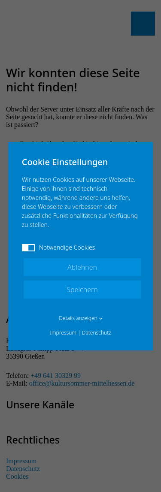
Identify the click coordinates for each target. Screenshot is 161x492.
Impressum (63, 332)
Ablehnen (82, 267)
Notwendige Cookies (58, 247)
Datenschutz (96, 332)
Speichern (82, 289)
